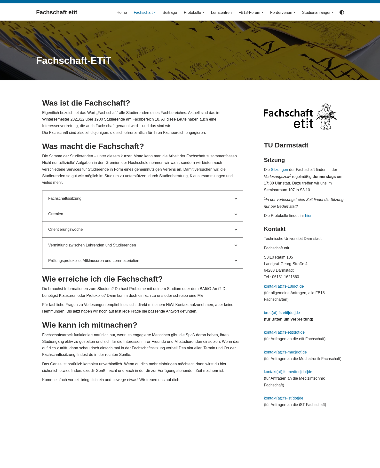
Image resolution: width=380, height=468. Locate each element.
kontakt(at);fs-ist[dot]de (283, 398)
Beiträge (170, 12)
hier (308, 216)
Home (122, 12)
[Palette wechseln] (342, 12)
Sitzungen (279, 170)
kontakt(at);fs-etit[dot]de (284, 332)
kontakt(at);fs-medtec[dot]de (288, 372)
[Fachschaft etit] (56, 12)
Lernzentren (221, 12)
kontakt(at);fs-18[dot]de (284, 286)
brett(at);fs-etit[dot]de (282, 313)
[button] (155, 12)
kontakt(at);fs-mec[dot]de (285, 352)
